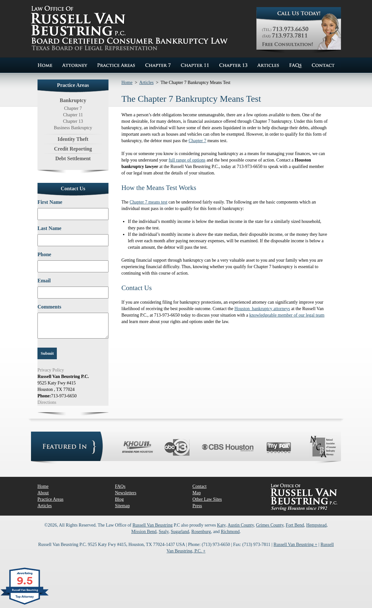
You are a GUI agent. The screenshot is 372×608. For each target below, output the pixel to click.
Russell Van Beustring (152, 525)
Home (126, 82)
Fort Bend (295, 525)
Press (197, 505)
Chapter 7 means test (148, 202)
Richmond (230, 531)
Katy (221, 525)
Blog (119, 499)
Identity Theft (72, 139)
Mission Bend (143, 531)
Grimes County (270, 525)
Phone (44, 254)
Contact (199, 486)
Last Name (49, 228)
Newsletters (125, 492)
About (43, 492)
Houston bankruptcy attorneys (262, 308)
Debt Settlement (73, 158)
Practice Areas (50, 499)
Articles (146, 82)
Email (44, 280)
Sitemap (122, 505)
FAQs (120, 486)
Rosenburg (201, 531)
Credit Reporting (73, 149)
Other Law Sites (207, 499)
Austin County (241, 525)
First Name (49, 202)
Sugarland (180, 531)
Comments (49, 306)
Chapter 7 (73, 108)
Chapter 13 (73, 121)
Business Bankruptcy (73, 127)
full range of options (187, 160)
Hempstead (316, 525)
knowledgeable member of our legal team (287, 315)
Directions (46, 402)
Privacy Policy (50, 370)
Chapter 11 (73, 114)
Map (196, 492)
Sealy (164, 531)
